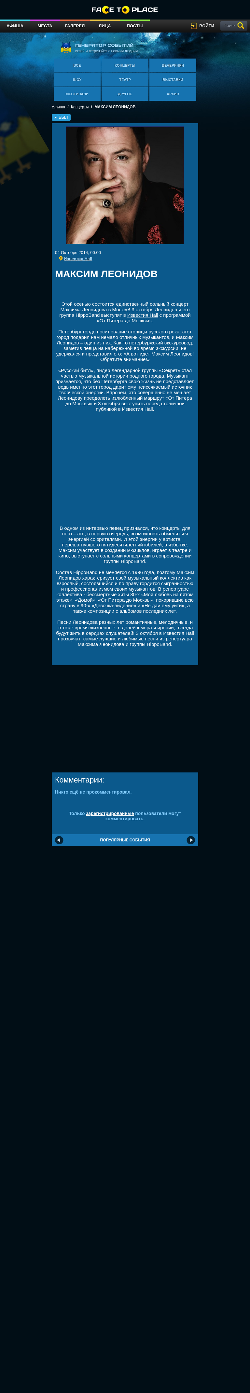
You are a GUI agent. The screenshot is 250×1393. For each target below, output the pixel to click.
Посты (135, 25)
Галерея (75, 25)
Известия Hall (142, 315)
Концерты (125, 65)
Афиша (15, 25)
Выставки (173, 80)
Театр (125, 80)
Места (44, 25)
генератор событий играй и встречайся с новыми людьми (99, 47)
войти (206, 25)
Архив (173, 94)
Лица (105, 25)
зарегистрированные (110, 813)
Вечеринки (173, 65)
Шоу (77, 80)
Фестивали (77, 94)
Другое (125, 94)
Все (77, 65)
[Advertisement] (131, 292)
